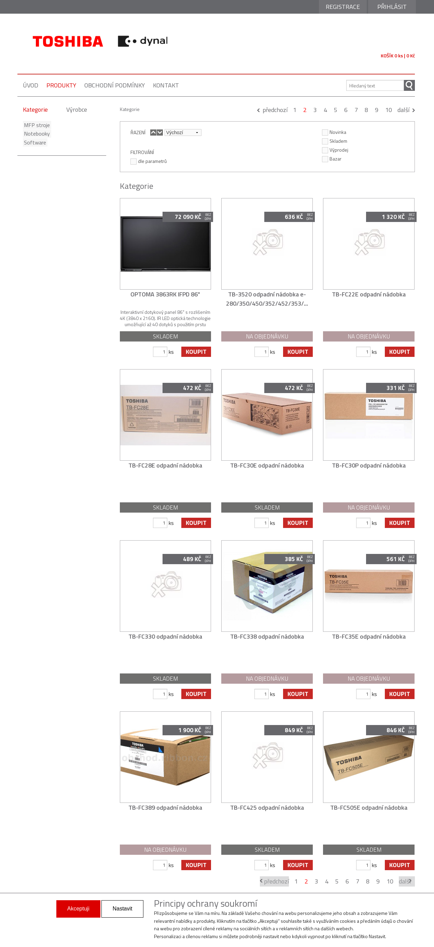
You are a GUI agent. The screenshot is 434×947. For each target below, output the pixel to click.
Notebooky (36, 133)
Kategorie (35, 109)
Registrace (343, 6)
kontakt (166, 85)
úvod (30, 85)
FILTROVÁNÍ (142, 152)
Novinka (334, 131)
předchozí (275, 109)
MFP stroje (36, 125)
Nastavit (122, 908)
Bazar (331, 158)
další (403, 109)
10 (388, 109)
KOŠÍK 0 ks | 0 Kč (398, 55)
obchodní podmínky (114, 85)
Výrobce (76, 109)
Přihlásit (392, 6)
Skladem (334, 140)
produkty (61, 85)
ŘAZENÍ (137, 132)
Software (34, 142)
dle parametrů (148, 160)
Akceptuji (78, 908)
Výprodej (335, 149)
